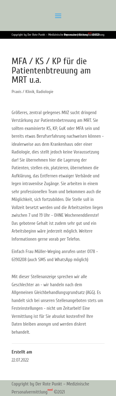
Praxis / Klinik (23, 91)
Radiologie (44, 91)
